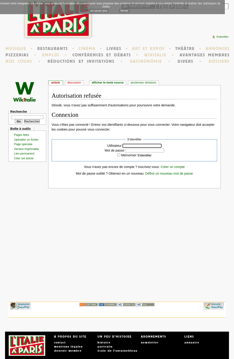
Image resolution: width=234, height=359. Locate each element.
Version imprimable (26, 149)
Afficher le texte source (108, 82)
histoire (104, 342)
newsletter (150, 342)
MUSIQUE (15, 48)
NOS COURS (18, 61)
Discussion (74, 82)
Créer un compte (173, 167)
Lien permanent (24, 153)
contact (60, 342)
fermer (124, 10)
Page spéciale (23, 144)
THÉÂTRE (185, 48)
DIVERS (185, 61)
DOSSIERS (219, 61)
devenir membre (68, 350)
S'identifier (144, 155)
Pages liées (21, 134)
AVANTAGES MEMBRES (205, 55)
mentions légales (68, 346)
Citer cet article (24, 158)
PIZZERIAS (17, 55)
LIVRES (113, 48)
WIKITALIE (155, 55)
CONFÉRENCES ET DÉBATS (101, 55)
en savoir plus (98, 10)
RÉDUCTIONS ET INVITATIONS (81, 61)
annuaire (191, 342)
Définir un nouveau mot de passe (169, 173)
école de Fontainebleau (118, 350)
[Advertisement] (175, 24)
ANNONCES (218, 48)
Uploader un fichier (26, 139)
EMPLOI (50, 55)
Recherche (18, 111)
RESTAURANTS (52, 48)
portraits (105, 346)
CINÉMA (87, 48)
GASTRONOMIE (146, 61)
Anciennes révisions (143, 82)
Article (55, 82)
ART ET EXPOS (148, 48)
